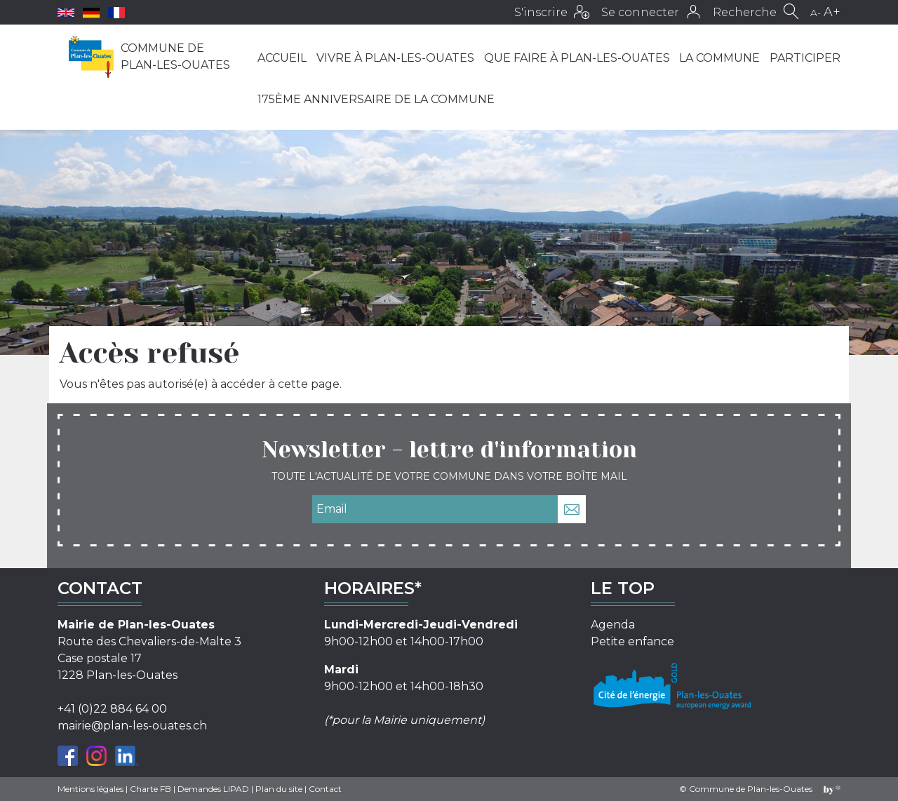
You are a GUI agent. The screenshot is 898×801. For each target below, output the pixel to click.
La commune (719, 58)
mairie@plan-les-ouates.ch (132, 725)
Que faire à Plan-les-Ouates (577, 58)
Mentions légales (90, 788)
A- (815, 12)
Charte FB (150, 788)
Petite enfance (632, 641)
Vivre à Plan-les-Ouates (395, 58)
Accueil (282, 58)
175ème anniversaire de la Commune (376, 99)
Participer (805, 58)
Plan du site (278, 788)
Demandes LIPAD (213, 788)
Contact (325, 788)
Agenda (613, 624)
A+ (832, 12)
